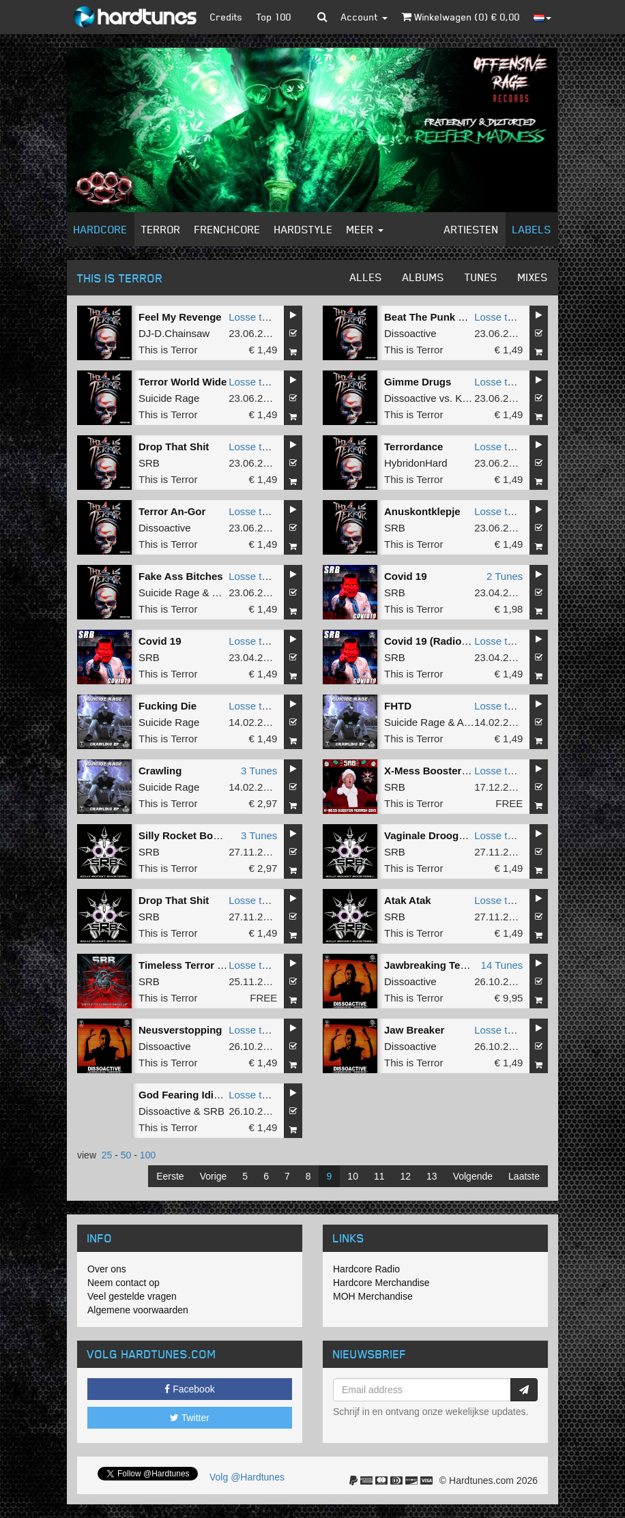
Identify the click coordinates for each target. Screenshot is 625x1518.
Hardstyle (303, 229)
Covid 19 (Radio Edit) (435, 641)
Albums (423, 277)
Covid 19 (405, 576)
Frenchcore (227, 229)
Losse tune (253, 317)
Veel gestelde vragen (132, 1296)
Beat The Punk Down (435, 317)
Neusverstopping (180, 1030)
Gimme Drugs (417, 382)
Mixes (533, 277)
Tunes (481, 277)
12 (406, 1176)
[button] (322, 17)
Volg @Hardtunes (247, 1477)
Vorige (213, 1176)
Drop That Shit (174, 446)
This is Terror (168, 349)
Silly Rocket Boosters (191, 835)
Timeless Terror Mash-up (199, 965)
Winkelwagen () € (460, 17)
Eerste (170, 1176)
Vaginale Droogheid (432, 835)
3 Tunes (259, 770)
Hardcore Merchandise (381, 1282)
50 (126, 1155)
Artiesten (471, 229)
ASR (467, 722)
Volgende (473, 1176)
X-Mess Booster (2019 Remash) (460, 770)
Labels (531, 229)
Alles (366, 277)
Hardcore (101, 229)
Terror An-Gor (172, 511)
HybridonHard (416, 463)
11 (379, 1176)
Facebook (189, 1389)
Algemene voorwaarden (137, 1309)
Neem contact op (123, 1282)
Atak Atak (407, 900)
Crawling (160, 770)
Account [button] (364, 17)
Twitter (189, 1417)
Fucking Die (168, 706)
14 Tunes (502, 965)
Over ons (106, 1269)
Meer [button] (365, 229)
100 (148, 1155)
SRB (149, 463)
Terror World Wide (183, 382)
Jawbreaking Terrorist (437, 965)
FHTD (397, 706)
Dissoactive (410, 333)
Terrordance (413, 446)
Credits (226, 17)
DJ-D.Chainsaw (174, 333)
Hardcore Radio (366, 1269)
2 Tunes (504, 576)
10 (352, 1176)
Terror (161, 229)
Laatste (524, 1176)
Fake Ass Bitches (181, 576)
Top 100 (274, 17)
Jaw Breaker (414, 1030)
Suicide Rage (169, 398)
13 (431, 1176)
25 (107, 1155)
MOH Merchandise (373, 1296)
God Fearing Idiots (184, 1094)
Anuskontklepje (422, 511)
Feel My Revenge (180, 317)
